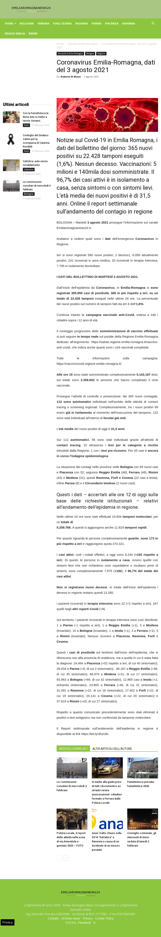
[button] (153, 23)
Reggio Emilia (15, 33)
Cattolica (28, 169)
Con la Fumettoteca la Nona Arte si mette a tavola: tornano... (35, 117)
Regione (101, 53)
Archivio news (70, 918)
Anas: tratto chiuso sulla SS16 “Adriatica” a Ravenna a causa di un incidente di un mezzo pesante (106, 841)
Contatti (53, 918)
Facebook (84, 922)
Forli (26, 125)
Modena (81, 23)
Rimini (33, 33)
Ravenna (128, 23)
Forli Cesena (62, 23)
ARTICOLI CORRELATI (73, 748)
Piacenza (111, 23)
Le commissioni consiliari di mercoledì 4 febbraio (72, 786)
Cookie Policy (104, 918)
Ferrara (43, 23)
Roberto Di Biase (71, 76)
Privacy (87, 918)
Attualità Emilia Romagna (82, 44)
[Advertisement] (27, 73)
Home (10, 23)
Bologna (27, 23)
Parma (96, 23)
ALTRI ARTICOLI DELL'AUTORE (112, 748)
